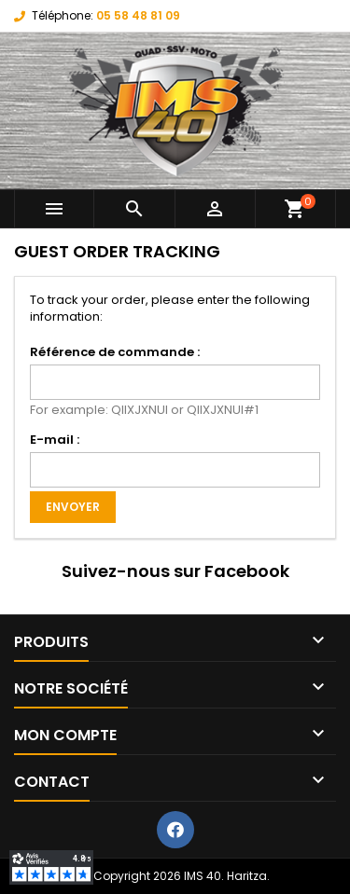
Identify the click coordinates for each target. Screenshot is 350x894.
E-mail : (54, 439)
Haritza (247, 876)
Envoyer (73, 507)
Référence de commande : (115, 352)
